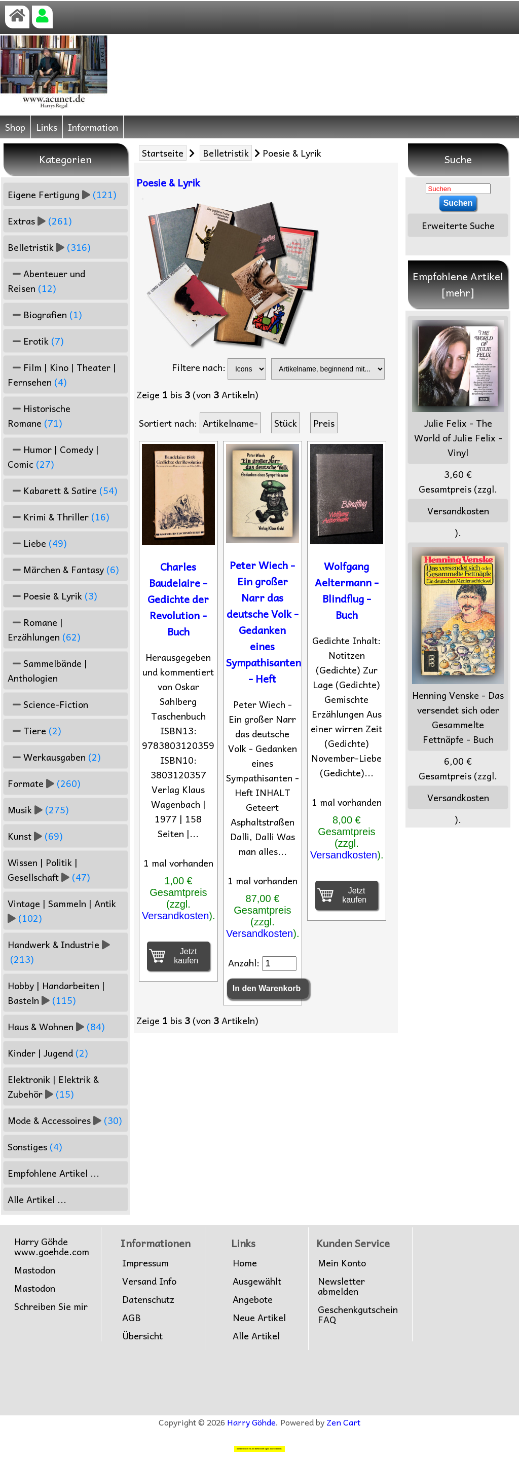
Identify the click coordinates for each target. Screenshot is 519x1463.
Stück (285, 423)
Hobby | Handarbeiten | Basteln (56, 992)
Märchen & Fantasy (63, 569)
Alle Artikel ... (37, 1199)
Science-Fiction (48, 704)
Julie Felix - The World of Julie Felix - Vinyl (458, 390)
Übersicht (142, 1335)
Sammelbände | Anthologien (47, 670)
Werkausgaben (54, 756)
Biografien (45, 314)
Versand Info (149, 1281)
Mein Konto (342, 1262)
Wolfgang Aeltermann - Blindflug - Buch (347, 590)
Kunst (35, 836)
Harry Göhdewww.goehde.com (51, 1246)
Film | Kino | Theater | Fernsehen (62, 374)
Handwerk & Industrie (59, 951)
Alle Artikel (256, 1335)
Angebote (253, 1299)
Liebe (37, 543)
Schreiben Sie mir (51, 1306)
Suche (458, 159)
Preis (324, 423)
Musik (38, 809)
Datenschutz (148, 1299)
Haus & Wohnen (56, 1026)
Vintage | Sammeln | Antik (63, 910)
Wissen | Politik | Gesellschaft (49, 869)
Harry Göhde (251, 1422)
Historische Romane (39, 415)
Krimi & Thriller (58, 516)
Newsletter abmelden (341, 1286)
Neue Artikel (259, 1317)
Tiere (34, 730)
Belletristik (226, 152)
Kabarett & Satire (63, 490)
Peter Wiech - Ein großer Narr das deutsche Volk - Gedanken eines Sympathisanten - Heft (263, 622)
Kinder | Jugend (48, 1052)
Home (245, 1262)
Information (93, 127)
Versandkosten (175, 915)
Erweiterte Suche (458, 225)
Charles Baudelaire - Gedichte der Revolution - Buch (178, 599)
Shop (15, 127)
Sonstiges (35, 1146)
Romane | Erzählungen (44, 629)
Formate (44, 783)
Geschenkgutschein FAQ (358, 1314)
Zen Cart (343, 1422)
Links (46, 127)
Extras (40, 220)
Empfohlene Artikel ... (53, 1173)
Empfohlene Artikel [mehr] (458, 284)
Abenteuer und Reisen (46, 280)
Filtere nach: (199, 367)
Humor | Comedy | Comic (53, 456)
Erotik (36, 340)
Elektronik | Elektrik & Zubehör (53, 1086)
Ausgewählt (257, 1281)
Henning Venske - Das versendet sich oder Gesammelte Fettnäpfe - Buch (458, 646)
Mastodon (34, 1270)
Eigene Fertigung (62, 194)
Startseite (162, 152)
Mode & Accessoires (65, 1120)
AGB (131, 1317)
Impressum (145, 1262)
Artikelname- (230, 423)
